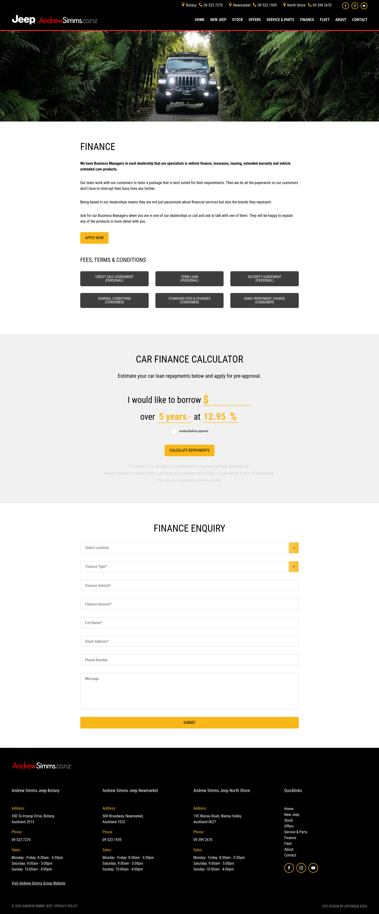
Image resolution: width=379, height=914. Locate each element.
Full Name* (93, 623)
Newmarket (242, 5)
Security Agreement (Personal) (264, 279)
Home (199, 19)
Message (92, 678)
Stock (237, 19)
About (340, 19)
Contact (359, 19)
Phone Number (96, 660)
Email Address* (97, 641)
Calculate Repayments (189, 450)
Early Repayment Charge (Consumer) (264, 300)
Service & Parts (280, 19)
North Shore (296, 5)
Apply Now (94, 238)
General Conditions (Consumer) (114, 300)
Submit (189, 722)
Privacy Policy (66, 906)
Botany (191, 5)
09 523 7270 (213, 5)
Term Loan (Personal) (189, 279)
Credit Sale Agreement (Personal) (114, 279)
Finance (307, 19)
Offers (255, 19)
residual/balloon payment (189, 431)
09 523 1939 (267, 5)
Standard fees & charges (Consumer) (189, 300)
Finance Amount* (98, 604)
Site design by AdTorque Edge (344, 906)
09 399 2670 (322, 5)
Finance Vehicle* (98, 585)
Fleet (325, 19)
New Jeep (218, 19)
